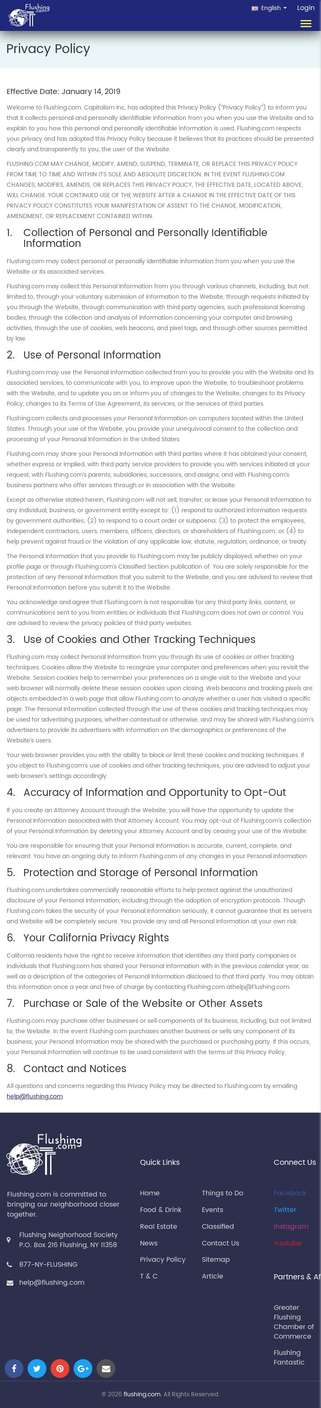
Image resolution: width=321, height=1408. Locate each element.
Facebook (290, 1193)
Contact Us (220, 1243)
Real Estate (158, 1226)
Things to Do (222, 1193)
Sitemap (216, 1259)
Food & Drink (160, 1210)
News (149, 1243)
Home (150, 1193)
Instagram (291, 1226)
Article (212, 1276)
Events (212, 1210)
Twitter (285, 1210)
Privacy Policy (163, 1259)
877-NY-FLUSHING (48, 1264)
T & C (149, 1276)
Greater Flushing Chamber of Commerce (294, 1322)
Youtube (287, 1243)
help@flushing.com (35, 1096)
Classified (218, 1226)
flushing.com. (143, 1394)
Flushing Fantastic (289, 1357)
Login (306, 8)
